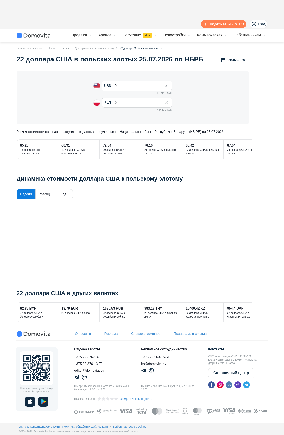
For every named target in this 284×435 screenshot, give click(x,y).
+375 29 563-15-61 (155, 357)
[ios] (30, 402)
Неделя (26, 194)
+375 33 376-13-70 (88, 364)
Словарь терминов (145, 333)
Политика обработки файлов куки (85, 426)
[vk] (229, 384)
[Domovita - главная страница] (33, 35)
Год (63, 194)
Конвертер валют (59, 48)
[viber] (237, 384)
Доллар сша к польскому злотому (94, 48)
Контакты (216, 349)
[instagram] (220, 384)
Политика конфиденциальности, (38, 426)
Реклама (111, 333)
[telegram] (246, 384)
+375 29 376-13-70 (88, 357)
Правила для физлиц (190, 333)
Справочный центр (231, 373)
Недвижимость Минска (30, 48)
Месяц (45, 194)
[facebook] (211, 384)
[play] (43, 402)
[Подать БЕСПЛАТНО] (222, 24)
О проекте (83, 333)
